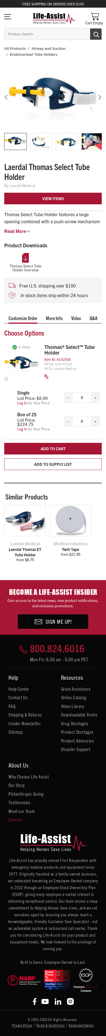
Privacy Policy (22, 1025)
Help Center (18, 689)
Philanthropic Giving (26, 794)
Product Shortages (77, 732)
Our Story (16, 785)
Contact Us (18, 697)
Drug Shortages (74, 723)
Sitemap (15, 732)
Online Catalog (73, 697)
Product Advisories (77, 740)
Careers (15, 819)
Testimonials (19, 802)
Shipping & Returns (25, 714)
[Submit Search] (90, 34)
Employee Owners (81, 1025)
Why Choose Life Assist (28, 776)
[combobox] (53, 34)
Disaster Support (75, 749)
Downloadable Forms (79, 714)
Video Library (72, 706)
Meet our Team (21, 811)
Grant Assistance (76, 689)
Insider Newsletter (24, 723)
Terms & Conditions (50, 1025)
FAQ (11, 706)
